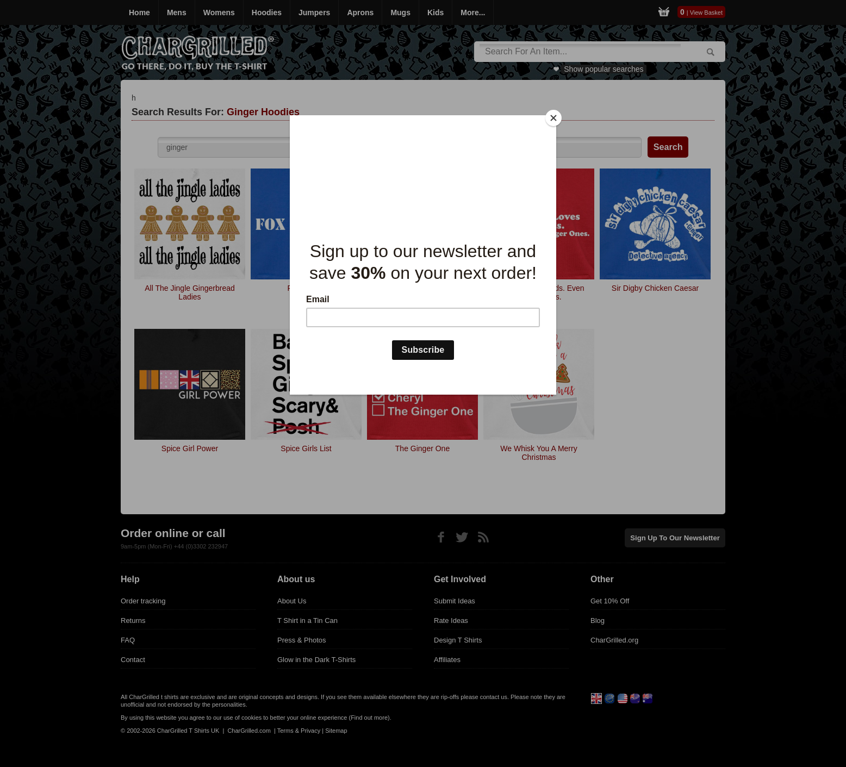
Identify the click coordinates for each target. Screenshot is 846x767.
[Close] (553, 118)
